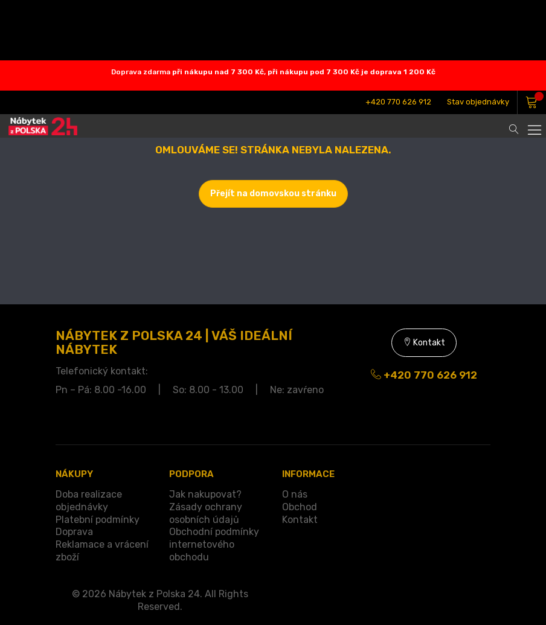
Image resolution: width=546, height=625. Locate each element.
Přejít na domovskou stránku (273, 193)
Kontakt (424, 343)
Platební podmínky (98, 519)
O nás (294, 494)
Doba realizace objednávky (89, 501)
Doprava (74, 531)
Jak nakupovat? (205, 494)
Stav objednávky (478, 101)
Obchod (299, 507)
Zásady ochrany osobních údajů (205, 513)
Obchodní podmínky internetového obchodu (214, 544)
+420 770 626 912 (398, 101)
